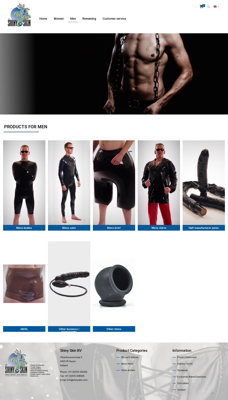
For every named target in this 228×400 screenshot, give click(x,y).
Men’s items (127, 363)
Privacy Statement (186, 357)
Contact (181, 389)
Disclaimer (182, 370)
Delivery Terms (185, 363)
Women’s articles (129, 357)
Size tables (183, 383)
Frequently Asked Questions (191, 376)
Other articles (128, 370)
